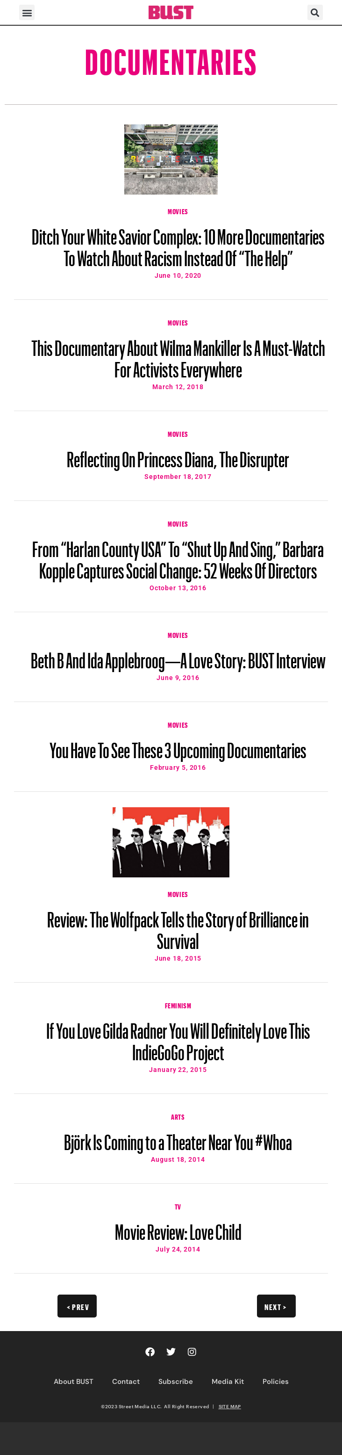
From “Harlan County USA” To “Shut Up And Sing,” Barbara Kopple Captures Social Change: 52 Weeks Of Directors (178, 555)
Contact (126, 1381)
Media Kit (228, 1381)
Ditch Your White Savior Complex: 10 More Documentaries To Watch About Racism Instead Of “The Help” (178, 243)
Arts (178, 1116)
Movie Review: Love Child (178, 1227)
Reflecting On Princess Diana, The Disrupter (178, 455)
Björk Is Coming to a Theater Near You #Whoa (178, 1138)
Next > (275, 1306)
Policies (276, 1381)
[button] (27, 12)
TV (178, 1205)
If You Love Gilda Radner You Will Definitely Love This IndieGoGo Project (178, 1037)
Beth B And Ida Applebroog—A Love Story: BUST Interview (178, 656)
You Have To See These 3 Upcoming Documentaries (178, 746)
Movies (178, 210)
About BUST (73, 1381)
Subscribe (175, 1381)
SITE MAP (230, 1406)
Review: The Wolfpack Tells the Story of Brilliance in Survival (178, 926)
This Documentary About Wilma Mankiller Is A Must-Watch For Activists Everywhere (178, 354)
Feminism (178, 1004)
